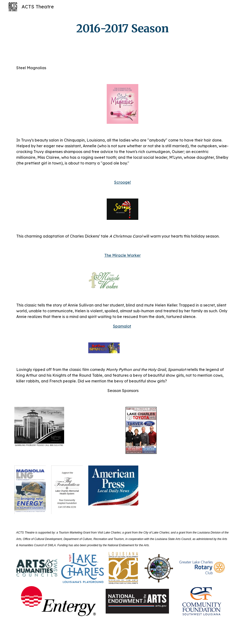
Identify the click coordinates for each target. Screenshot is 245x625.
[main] (122, 28)
